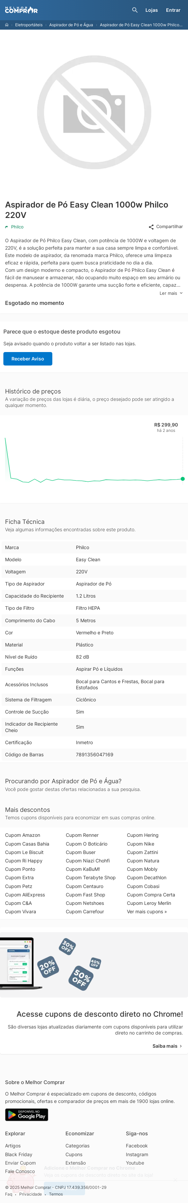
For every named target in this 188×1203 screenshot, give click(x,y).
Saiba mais (168, 1046)
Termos (56, 1194)
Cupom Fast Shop (85, 894)
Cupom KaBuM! (83, 869)
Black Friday (18, 1154)
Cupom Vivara (20, 911)
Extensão (75, 1163)
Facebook (137, 1145)
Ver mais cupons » (147, 911)
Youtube (135, 1163)
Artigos (13, 1145)
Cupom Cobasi (143, 886)
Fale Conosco (20, 1171)
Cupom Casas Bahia (27, 844)
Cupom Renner (82, 835)
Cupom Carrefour (85, 911)
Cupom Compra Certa (151, 894)
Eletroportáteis (29, 24)
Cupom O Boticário (86, 844)
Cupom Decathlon (146, 877)
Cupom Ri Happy (24, 860)
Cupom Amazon (22, 835)
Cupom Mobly (142, 869)
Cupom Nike (140, 844)
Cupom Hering (143, 835)
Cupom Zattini (142, 852)
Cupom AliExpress (25, 894)
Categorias (77, 1145)
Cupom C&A (18, 903)
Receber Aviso (27, 358)
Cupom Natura (143, 860)
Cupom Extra (19, 877)
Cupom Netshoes (85, 903)
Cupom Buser (81, 852)
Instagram (137, 1154)
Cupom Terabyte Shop (91, 877)
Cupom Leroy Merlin (149, 903)
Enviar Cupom (20, 1163)
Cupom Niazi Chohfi (88, 860)
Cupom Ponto (20, 869)
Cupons (73, 1154)
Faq (8, 1194)
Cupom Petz (18, 886)
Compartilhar (165, 227)
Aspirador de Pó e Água (71, 24)
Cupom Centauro (84, 886)
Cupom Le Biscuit (24, 852)
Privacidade (30, 1194)
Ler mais (171, 293)
